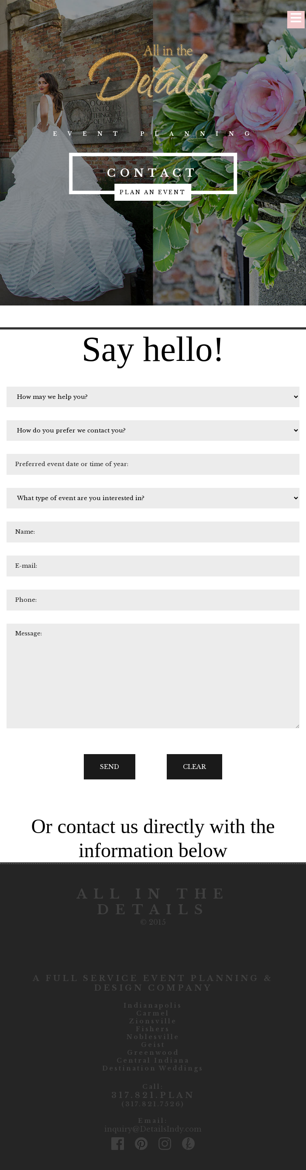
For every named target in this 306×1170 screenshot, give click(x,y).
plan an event (153, 192)
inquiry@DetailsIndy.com (152, 1129)
